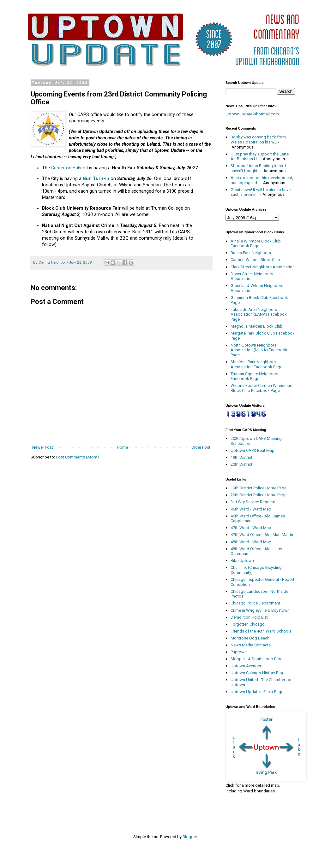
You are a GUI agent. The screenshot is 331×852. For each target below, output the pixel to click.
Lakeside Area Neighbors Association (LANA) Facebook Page (259, 314)
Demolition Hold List (249, 617)
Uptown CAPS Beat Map (252, 450)
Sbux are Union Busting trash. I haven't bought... (258, 168)
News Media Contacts (251, 645)
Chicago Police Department (255, 603)
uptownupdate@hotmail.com (252, 114)
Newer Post (42, 447)
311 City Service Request (253, 501)
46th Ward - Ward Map (251, 509)
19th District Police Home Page (258, 488)
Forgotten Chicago (248, 624)
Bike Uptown (242, 560)
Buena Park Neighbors (251, 252)
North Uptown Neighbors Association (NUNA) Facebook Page (259, 350)
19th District (241, 457)
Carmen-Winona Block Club (255, 259)
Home (122, 447)
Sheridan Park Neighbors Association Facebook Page (256, 364)
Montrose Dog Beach (250, 638)
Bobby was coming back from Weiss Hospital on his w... (258, 139)
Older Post (200, 447)
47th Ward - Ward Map (251, 527)
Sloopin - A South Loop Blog (257, 659)
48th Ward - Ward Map (251, 542)
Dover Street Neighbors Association (252, 276)
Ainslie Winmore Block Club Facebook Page (256, 243)
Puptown (239, 652)
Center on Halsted (69, 167)
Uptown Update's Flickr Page (257, 691)
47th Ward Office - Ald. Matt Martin (262, 534)
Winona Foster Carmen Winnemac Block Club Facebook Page (261, 388)
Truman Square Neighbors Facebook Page (254, 376)
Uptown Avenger (246, 665)
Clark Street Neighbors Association (263, 267)
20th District (241, 464)
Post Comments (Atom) (77, 457)
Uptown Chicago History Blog (258, 672)
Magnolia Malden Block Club (257, 326)
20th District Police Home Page (258, 495)
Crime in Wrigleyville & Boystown (260, 610)
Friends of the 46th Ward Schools (261, 631)
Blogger (190, 836)
